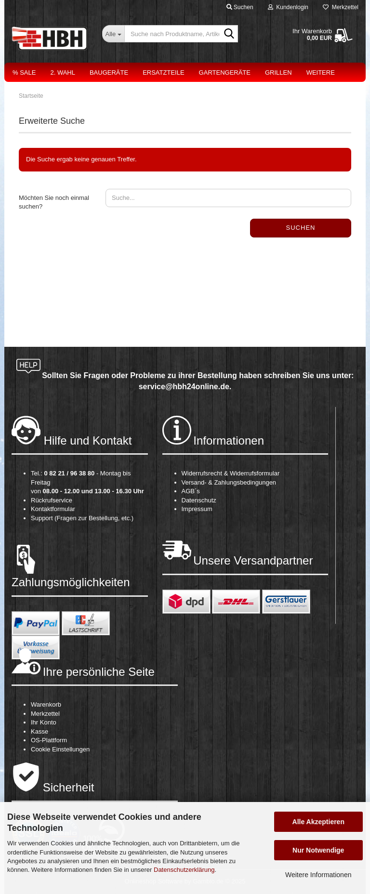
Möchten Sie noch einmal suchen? (54, 202)
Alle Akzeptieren (318, 822)
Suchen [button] (239, 7)
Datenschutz (199, 500)
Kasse (39, 731)
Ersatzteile (163, 72)
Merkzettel (340, 7)
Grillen (278, 72)
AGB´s (191, 491)
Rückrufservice (51, 500)
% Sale (24, 72)
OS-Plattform (49, 740)
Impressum (197, 509)
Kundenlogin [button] (288, 7)
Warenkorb (46, 704)
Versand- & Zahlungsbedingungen (229, 482)
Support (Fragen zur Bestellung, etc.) (82, 518)
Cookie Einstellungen (60, 749)
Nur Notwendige (318, 850)
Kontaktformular (53, 509)
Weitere (320, 72)
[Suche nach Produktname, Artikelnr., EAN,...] (113, 33)
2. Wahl (62, 72)
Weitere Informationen (318, 875)
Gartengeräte (225, 72)
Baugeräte (109, 72)
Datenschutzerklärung (184, 869)
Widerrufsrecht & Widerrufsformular (231, 473)
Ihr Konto (43, 722)
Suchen (301, 227)
